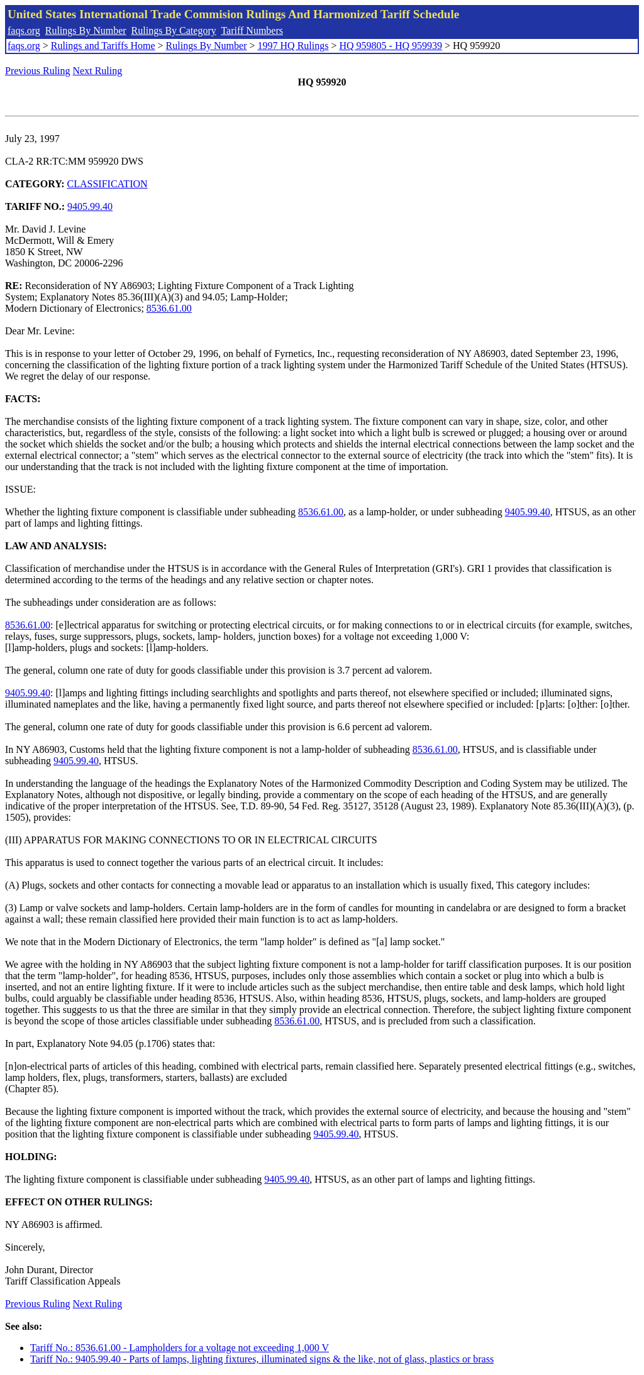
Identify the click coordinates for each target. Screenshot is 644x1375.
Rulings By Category (173, 30)
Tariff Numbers (252, 30)
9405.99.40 (90, 206)
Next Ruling (98, 70)
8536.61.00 (169, 308)
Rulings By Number (85, 30)
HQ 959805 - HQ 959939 (390, 45)
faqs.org (24, 30)
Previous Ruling (37, 70)
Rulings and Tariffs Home (103, 45)
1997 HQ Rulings (293, 45)
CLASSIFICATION (107, 183)
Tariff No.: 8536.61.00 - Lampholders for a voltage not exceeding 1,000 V (179, 1347)
